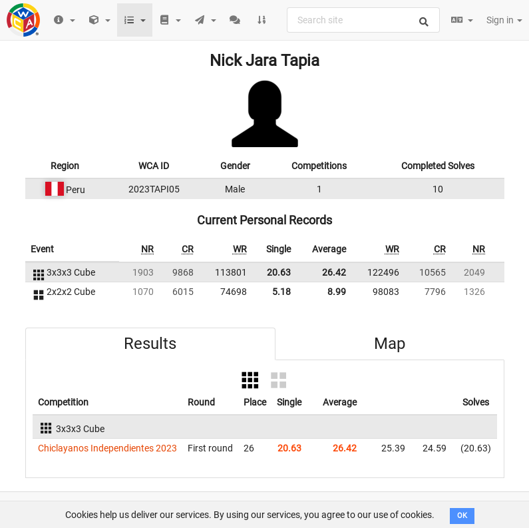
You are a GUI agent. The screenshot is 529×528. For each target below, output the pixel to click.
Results (150, 343)
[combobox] (363, 20)
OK (462, 515)
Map (389, 343)
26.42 (334, 272)
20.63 (279, 272)
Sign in (504, 20)
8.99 (336, 291)
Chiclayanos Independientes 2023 (107, 448)
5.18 (281, 291)
